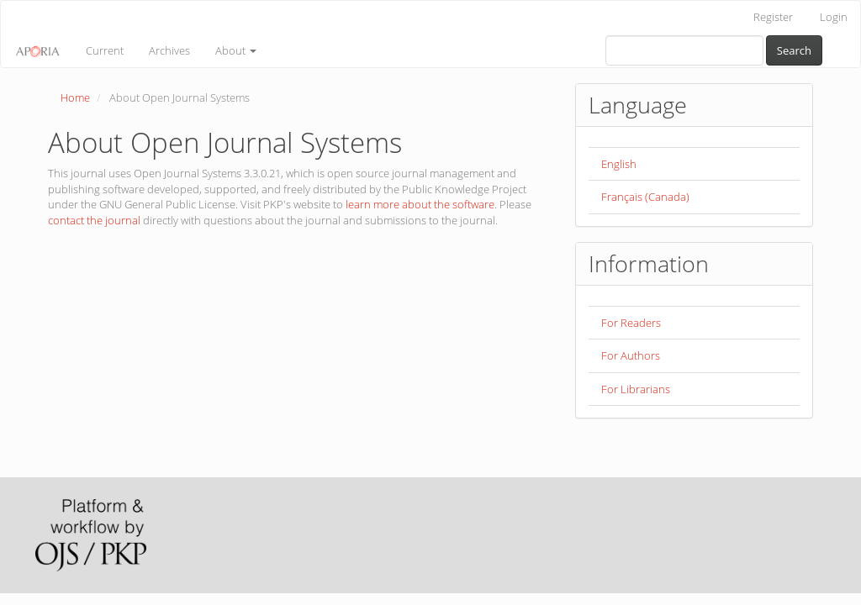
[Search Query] (684, 50)
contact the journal (94, 220)
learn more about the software (420, 204)
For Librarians (635, 389)
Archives (169, 50)
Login (834, 16)
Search (794, 50)
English (619, 163)
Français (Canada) (645, 196)
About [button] (235, 50)
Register (773, 16)
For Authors (630, 355)
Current (105, 50)
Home (75, 97)
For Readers (631, 322)
